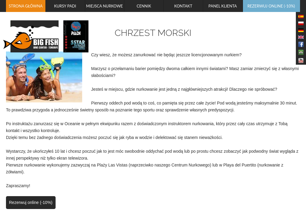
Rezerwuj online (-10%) (31, 202)
